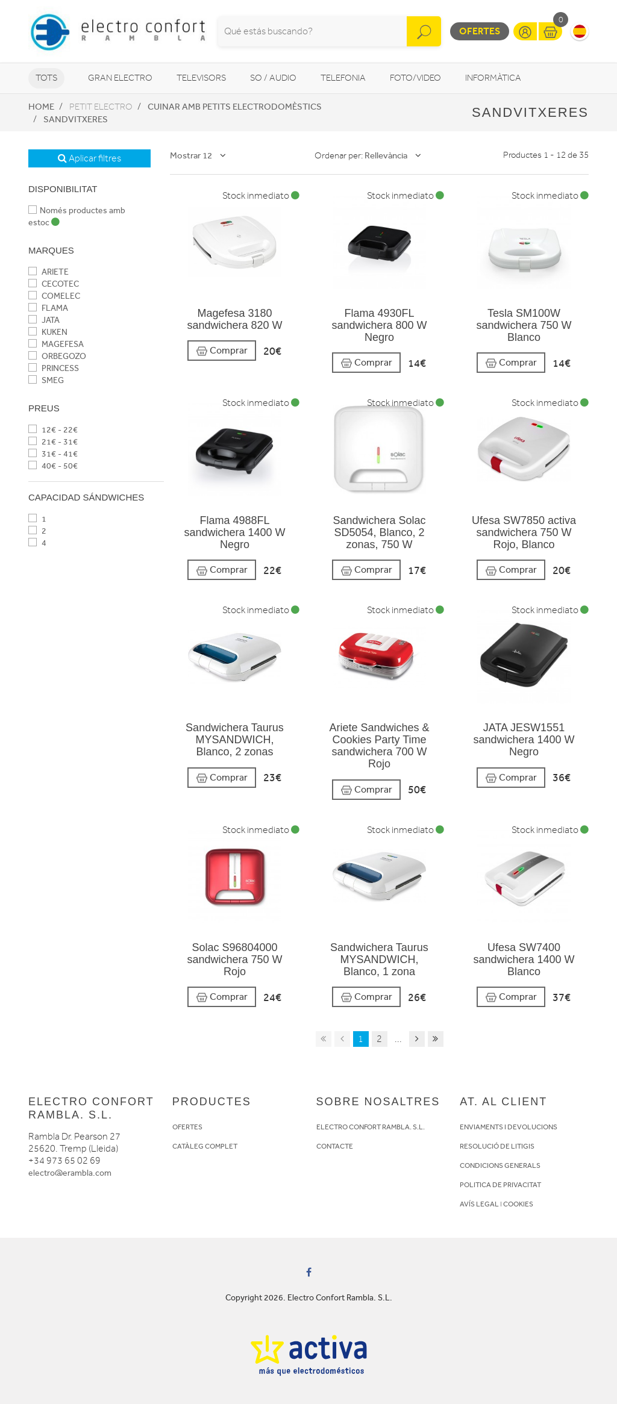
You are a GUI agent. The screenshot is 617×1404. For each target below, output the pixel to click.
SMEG (46, 380)
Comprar (222, 351)
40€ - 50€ (53, 466)
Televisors (201, 78)
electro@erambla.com (69, 1173)
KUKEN (47, 332)
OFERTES (187, 1127)
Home (41, 106)
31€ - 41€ (53, 454)
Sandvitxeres (75, 119)
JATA (44, 320)
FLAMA (48, 308)
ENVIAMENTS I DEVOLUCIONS (508, 1127)
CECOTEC (53, 284)
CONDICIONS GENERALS (500, 1165)
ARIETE (48, 272)
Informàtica (493, 78)
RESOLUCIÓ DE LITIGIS (497, 1146)
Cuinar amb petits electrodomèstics (235, 106)
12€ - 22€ (53, 430)
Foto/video (415, 78)
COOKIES (518, 1204)
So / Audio (273, 78)
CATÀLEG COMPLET (204, 1146)
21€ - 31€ (53, 442)
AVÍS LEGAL (479, 1204)
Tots (46, 78)
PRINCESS (53, 368)
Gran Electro (120, 78)
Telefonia (343, 78)
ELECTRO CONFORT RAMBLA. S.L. (370, 1127)
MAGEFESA (56, 344)
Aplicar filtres (89, 158)
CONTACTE (334, 1146)
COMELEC (54, 296)
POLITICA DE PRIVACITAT (500, 1185)
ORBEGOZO (57, 356)
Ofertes (479, 31)
